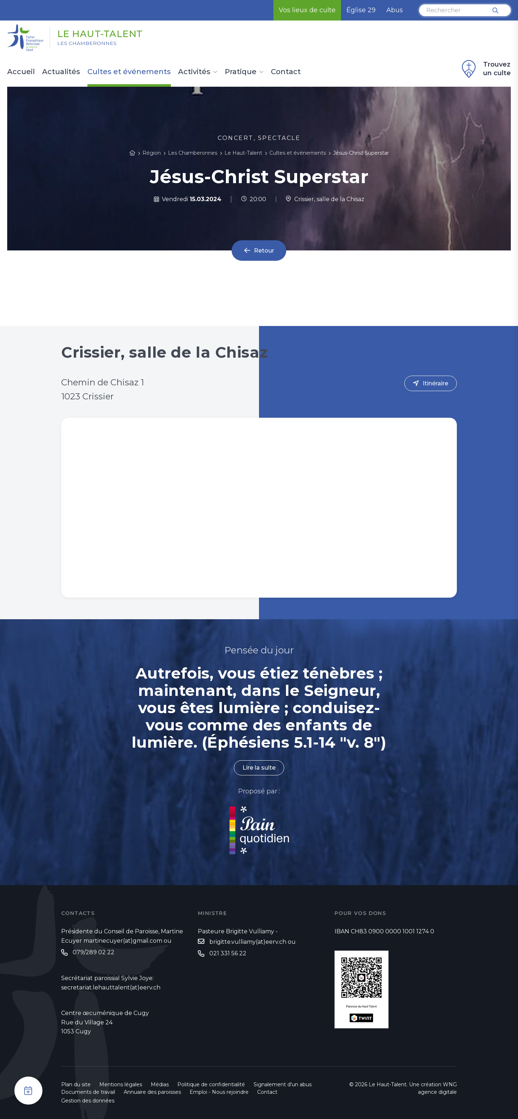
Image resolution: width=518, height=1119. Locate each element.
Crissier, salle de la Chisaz (325, 199)
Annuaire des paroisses (152, 1092)
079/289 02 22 (93, 952)
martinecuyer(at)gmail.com (122, 940)
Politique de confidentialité (211, 1084)
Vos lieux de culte (307, 10)
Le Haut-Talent (100, 33)
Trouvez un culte (485, 69)
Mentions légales (120, 1084)
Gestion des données (87, 1100)
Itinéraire (435, 383)
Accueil (21, 72)
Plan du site (76, 1084)
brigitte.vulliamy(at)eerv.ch (247, 941)
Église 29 (361, 10)
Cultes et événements (129, 72)
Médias (160, 1084)
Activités (194, 72)
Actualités (61, 72)
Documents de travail (88, 1092)
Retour (264, 250)
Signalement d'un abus (283, 1084)
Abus (394, 10)
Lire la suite (259, 768)
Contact (286, 72)
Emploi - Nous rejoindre (219, 1092)
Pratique (240, 72)
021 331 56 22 (227, 953)
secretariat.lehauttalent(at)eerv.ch (110, 987)
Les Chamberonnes (87, 43)
